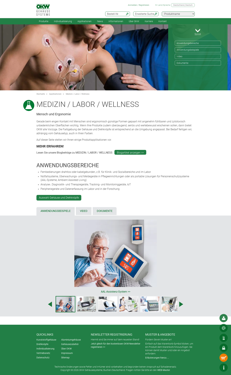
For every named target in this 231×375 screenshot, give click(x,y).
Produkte (43, 21)
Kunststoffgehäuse (46, 339)
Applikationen (84, 21)
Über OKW (66, 348)
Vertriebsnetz (43, 353)
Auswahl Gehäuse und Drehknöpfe (59, 197)
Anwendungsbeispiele (188, 49)
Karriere (149, 21)
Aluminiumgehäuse (71, 339)
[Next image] (181, 304)
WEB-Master (163, 370)
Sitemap (65, 357)
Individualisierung (63, 21)
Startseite (40, 94)
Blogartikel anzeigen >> (130, 152)
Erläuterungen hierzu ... (157, 357)
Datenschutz (42, 357)
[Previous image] (50, 304)
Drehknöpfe (42, 344)
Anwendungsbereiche (188, 43)
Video (179, 56)
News (100, 21)
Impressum (67, 353)
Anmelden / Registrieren (138, 5)
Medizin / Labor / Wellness (77, 94)
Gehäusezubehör (70, 344)
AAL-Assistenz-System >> (115, 291)
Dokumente (182, 63)
